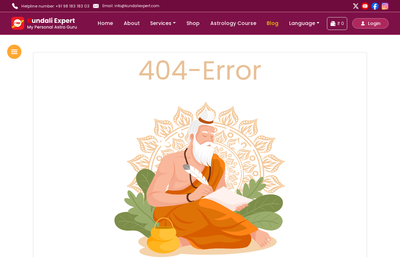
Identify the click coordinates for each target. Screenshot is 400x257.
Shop (193, 23)
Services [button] (160, 23)
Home (105, 23)
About (132, 23)
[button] (370, 23)
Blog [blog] (272, 23)
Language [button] (302, 23)
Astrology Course (233, 23)
